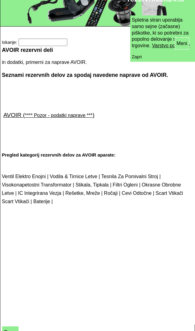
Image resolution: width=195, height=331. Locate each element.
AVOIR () (48, 115)
